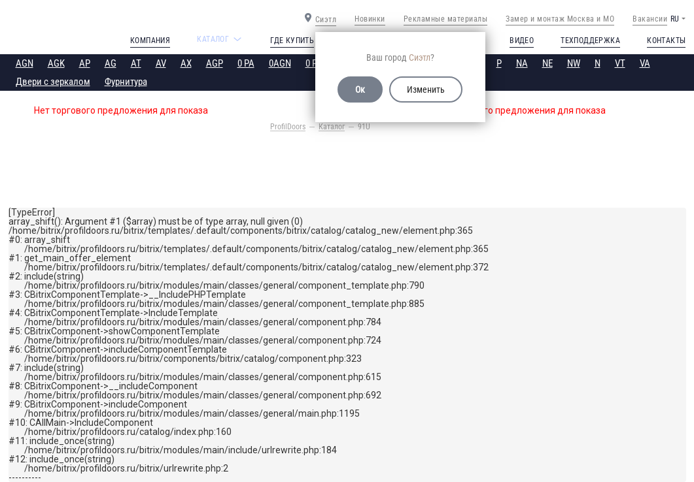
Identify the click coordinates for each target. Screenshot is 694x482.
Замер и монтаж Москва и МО (560, 19)
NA (522, 63)
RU (674, 19)
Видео (522, 40)
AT (136, 63)
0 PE (313, 63)
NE (547, 63)
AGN (24, 63)
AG (110, 63)
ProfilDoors (287, 126)
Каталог (332, 126)
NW (573, 63)
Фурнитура (126, 82)
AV (161, 63)
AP (84, 63)
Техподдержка (590, 40)
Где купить (292, 40)
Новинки (370, 19)
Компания (150, 40)
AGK (56, 63)
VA (645, 63)
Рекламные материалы (446, 19)
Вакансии (650, 19)
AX (186, 63)
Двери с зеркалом (53, 82)
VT (620, 63)
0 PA (245, 63)
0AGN (280, 63)
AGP (214, 63)
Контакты (666, 40)
